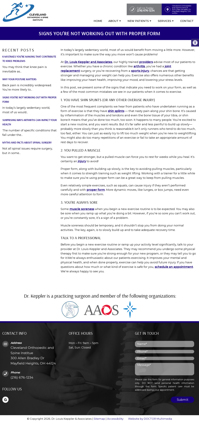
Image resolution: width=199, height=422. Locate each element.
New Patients (138, 21)
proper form (96, 189)
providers (146, 61)
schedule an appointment (174, 266)
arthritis (139, 66)
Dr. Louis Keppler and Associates (88, 61)
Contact (187, 21)
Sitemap (99, 418)
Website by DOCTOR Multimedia (150, 418)
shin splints (116, 110)
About (113, 21)
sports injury (140, 70)
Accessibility (115, 418)
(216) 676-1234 (22, 377)
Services (164, 21)
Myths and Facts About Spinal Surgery (27, 142)
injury (81, 161)
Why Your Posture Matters (19, 78)
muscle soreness (81, 208)
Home (98, 21)
